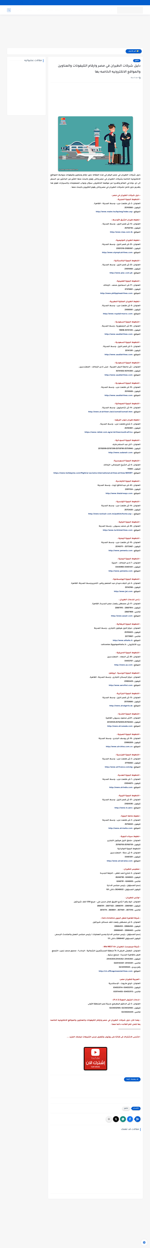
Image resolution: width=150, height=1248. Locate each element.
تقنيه (110, 10)
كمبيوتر (83, 10)
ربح (65, 10)
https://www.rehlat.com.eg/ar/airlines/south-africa (108, 432)
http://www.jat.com (123, 592)
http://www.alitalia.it (122, 641)
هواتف (92, 10)
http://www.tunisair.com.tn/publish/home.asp (109, 514)
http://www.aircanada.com (119, 726)
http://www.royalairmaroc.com (117, 314)
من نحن (72, 2)
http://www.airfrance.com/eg (118, 767)
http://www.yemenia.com (120, 551)
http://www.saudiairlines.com (118, 334)
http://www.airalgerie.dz (120, 706)
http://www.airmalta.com (120, 828)
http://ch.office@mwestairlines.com (115, 971)
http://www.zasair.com (121, 616)
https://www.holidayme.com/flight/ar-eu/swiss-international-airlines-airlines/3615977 (92, 473)
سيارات (102, 10)
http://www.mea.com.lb (121, 232)
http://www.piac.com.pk (121, 273)
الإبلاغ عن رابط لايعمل (134, 2)
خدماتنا (64, 2)
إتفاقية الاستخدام (101, 2)
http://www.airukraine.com (119, 861)
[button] (130, 1119)
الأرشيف (89, 2)
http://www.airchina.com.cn (119, 747)
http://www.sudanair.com (120, 453)
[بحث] (9, 10)
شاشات (72, 10)
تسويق (28, 10)
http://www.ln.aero (123, 808)
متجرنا (19, 10)
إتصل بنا (80, 2)
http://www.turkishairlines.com (117, 530)
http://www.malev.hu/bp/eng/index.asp (114, 212)
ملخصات (39, 10)
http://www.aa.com (123, 665)
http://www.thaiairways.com (119, 494)
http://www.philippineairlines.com (116, 293)
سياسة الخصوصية (117, 2)
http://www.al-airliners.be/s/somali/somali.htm (110, 412)
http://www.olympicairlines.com (117, 253)
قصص (49, 10)
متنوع (58, 10)
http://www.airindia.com (120, 788)
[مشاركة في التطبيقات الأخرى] (109, 1119)
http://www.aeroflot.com (120, 685)
